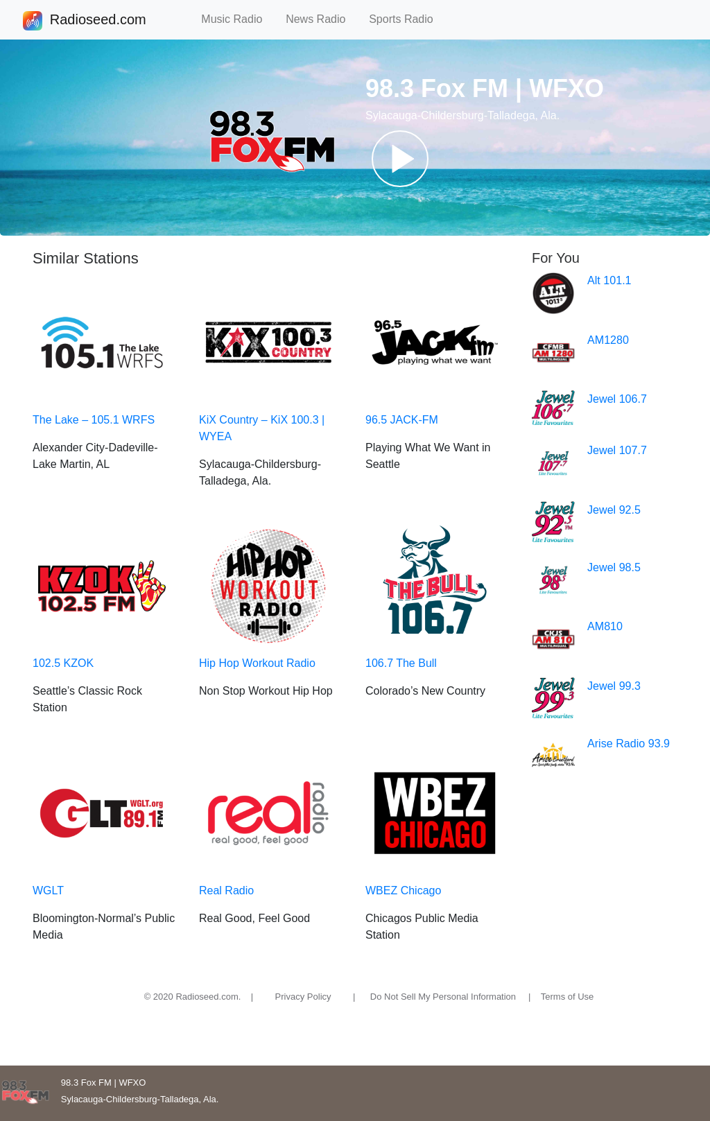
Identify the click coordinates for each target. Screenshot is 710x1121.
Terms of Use (567, 996)
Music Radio (238, 19)
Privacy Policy (303, 996)
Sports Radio (407, 19)
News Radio (322, 19)
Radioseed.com (97, 21)
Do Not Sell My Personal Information (443, 996)
